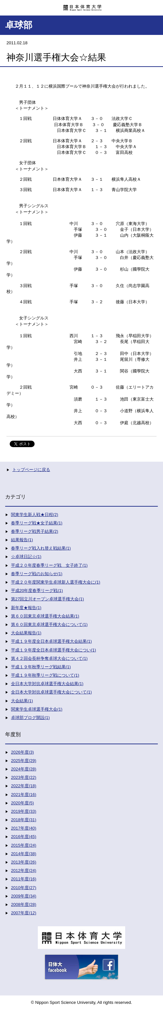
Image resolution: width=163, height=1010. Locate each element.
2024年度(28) (23, 769)
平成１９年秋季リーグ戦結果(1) (41, 666)
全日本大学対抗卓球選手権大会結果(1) (47, 683)
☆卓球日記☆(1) (26, 556)
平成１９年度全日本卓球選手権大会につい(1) (53, 650)
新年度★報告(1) (26, 607)
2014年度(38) (23, 853)
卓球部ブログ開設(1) (30, 717)
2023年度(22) (23, 777)
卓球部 (18, 25)
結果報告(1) (22, 539)
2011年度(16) (23, 878)
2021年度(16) (23, 794)
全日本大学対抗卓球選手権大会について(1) (51, 692)
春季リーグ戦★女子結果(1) (36, 523)
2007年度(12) (23, 912)
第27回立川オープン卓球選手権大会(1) (47, 598)
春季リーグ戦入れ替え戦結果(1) (41, 548)
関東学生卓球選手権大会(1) (36, 709)
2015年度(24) (23, 845)
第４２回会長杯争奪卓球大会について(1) (49, 658)
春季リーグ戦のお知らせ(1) (36, 573)
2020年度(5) (22, 802)
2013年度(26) (23, 862)
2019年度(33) (23, 811)
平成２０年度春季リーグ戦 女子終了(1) (49, 565)
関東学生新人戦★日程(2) (34, 514)
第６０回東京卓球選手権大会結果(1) (45, 616)
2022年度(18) (23, 785)
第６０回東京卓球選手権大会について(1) (49, 624)
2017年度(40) (23, 828)
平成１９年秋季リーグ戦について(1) (45, 675)
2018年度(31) (23, 819)
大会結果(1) (22, 700)
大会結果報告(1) (26, 632)
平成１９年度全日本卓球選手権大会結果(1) (51, 641)
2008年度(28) (23, 904)
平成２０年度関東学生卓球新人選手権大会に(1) (55, 582)
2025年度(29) (23, 760)
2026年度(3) (22, 752)
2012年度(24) (23, 870)
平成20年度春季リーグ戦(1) (37, 590)
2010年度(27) (23, 887)
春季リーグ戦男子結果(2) (34, 531)
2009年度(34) (23, 896)
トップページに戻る (31, 469)
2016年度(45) (23, 836)
